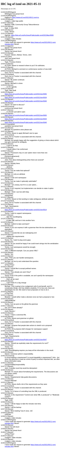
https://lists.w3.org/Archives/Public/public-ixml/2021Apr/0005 (26, 94)
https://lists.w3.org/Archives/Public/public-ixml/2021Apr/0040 (26, 101)
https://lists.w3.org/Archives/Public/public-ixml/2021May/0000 (32, 35)
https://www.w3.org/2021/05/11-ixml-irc (25, 17)
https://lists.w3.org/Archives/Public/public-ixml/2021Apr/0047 (26, 340)
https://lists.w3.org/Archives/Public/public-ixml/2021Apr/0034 (26, 97)
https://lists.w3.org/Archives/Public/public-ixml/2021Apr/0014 (26, 210)
